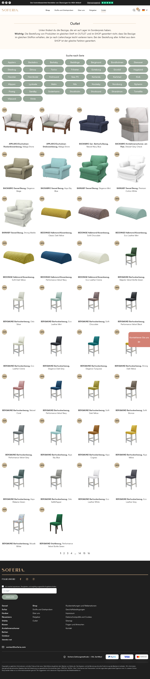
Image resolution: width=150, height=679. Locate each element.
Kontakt (69, 628)
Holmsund (54, 77)
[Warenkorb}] (138, 10)
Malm (54, 84)
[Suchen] (134, 10)
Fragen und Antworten (75, 624)
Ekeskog (12, 69)
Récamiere (7, 617)
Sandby (33, 91)
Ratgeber (93, 10)
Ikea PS (75, 77)
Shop (48, 10)
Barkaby (54, 62)
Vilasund (12, 98)
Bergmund (96, 62)
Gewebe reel (7, 640)
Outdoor (5, 636)
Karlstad (117, 77)
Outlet (103, 10)
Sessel (5, 606)
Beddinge (75, 62)
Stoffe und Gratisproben (63, 10)
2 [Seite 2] (64, 553)
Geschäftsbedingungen (75, 609)
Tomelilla (138, 91)
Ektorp (33, 69)
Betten (5, 632)
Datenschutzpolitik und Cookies (79, 617)
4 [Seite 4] (71, 553)
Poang (12, 91)
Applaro (12, 62)
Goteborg (96, 69)
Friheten (75, 69)
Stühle (5, 621)
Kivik (138, 77)
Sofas (4, 609)
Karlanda (96, 77)
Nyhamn (138, 84)
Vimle (33, 98)
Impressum (70, 613)
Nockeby (96, 84)
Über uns (81, 10)
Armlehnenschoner (10, 628)
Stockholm (75, 91)
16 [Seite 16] (89, 553)
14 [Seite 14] (80, 553)
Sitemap (69, 621)
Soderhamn (54, 91)
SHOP (98, 33)
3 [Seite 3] (67, 553)
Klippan (11, 84)
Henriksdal (33, 77)
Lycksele (33, 84)
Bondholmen (117, 62)
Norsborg (117, 84)
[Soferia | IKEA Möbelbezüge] (10, 10)
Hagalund (138, 69)
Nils (75, 84)
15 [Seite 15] (84, 553)
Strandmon (117, 91)
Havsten (12, 77)
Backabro (33, 62)
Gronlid (117, 69)
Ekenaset (138, 62)
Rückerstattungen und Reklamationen (81, 606)
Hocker (5, 613)
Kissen (5, 624)
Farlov (54, 69)
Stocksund (96, 91)
